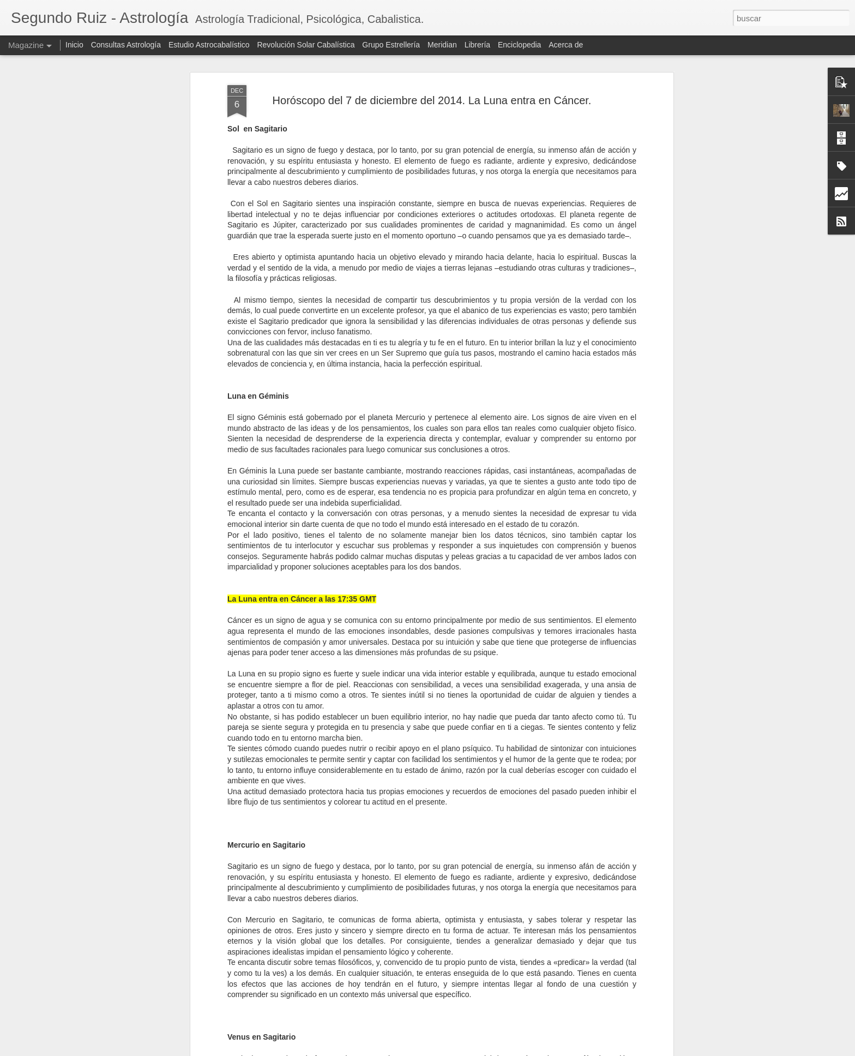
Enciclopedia (520, 44)
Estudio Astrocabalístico (209, 44)
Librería (477, 44)
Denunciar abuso (526, 1050)
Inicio (74, 44)
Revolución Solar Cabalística (305, 44)
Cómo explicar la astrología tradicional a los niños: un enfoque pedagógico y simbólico (421, 965)
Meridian (442, 44)
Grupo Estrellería (391, 44)
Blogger (490, 1050)
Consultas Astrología (126, 44)
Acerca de (566, 44)
